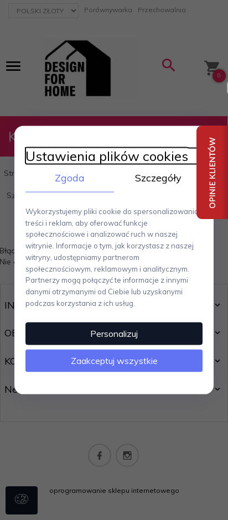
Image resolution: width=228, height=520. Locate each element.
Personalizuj (114, 333)
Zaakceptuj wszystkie (114, 360)
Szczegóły (158, 177)
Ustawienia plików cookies (106, 156)
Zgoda (70, 177)
